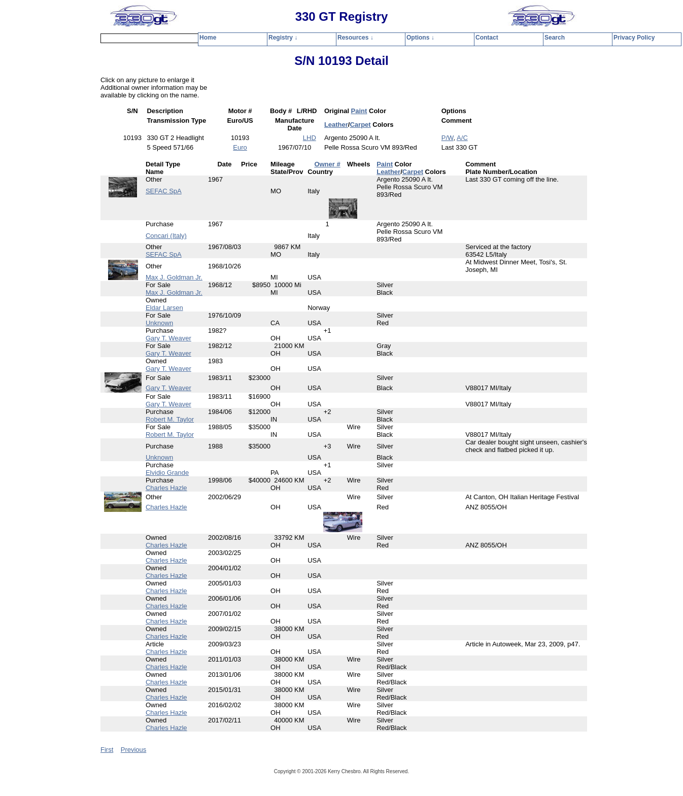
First (106, 749)
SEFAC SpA (164, 191)
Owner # (327, 164)
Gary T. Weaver (168, 338)
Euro (240, 147)
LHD (309, 138)
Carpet (360, 124)
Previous (134, 749)
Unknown (159, 323)
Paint (359, 111)
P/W (447, 138)
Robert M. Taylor (170, 419)
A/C (462, 138)
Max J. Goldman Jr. (174, 277)
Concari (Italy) (166, 235)
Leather (336, 124)
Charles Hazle (166, 488)
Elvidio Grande (167, 472)
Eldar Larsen (164, 308)
